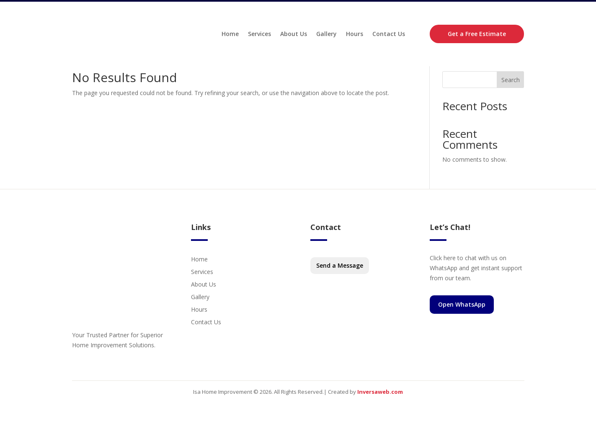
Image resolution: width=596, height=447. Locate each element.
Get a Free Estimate (477, 35)
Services (259, 35)
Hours (354, 35)
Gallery (326, 35)
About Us (293, 35)
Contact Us (388, 35)
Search (510, 102)
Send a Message (339, 287)
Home (230, 35)
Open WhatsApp (461, 326)
